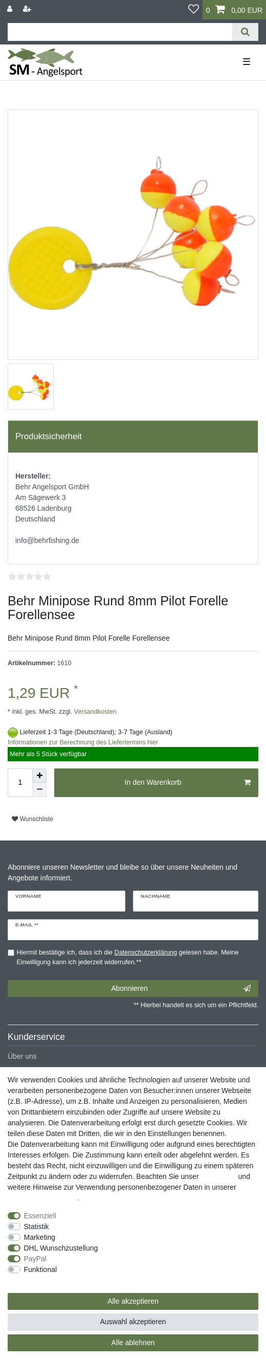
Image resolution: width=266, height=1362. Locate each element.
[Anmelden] (11, 9)
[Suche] (245, 32)
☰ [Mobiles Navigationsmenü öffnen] (246, 62)
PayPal (35, 1259)
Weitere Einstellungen (42, 1280)
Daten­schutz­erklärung (42, 1198)
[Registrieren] (28, 9)
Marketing (39, 1237)
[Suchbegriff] (120, 32)
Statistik (36, 1226)
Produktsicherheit (48, 436)
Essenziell (40, 1216)
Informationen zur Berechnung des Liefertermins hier (83, 742)
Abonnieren (181, 988)
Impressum (218, 1176)
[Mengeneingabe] (20, 782)
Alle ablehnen (133, 1342)
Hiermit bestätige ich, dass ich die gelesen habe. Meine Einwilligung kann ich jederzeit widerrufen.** (128, 957)
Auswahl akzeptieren (133, 1322)
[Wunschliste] (194, 9)
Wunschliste (32, 819)
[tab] (133, 436)
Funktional (40, 1269)
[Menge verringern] (39, 790)
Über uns (22, 1056)
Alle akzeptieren (133, 1301)
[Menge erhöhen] (39, 775)
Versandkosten (94, 711)
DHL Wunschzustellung (61, 1248)
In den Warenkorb (188, 782)
